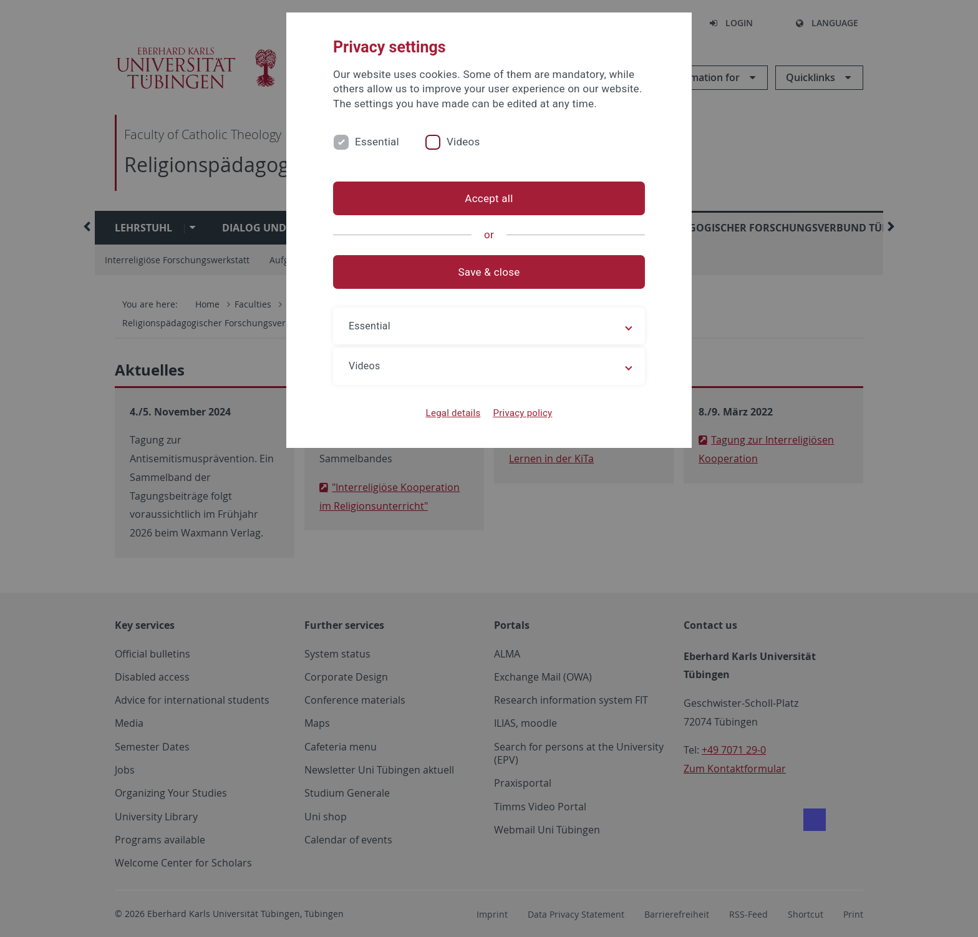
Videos (463, 141)
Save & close (489, 272)
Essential (377, 141)
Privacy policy (522, 413)
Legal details (453, 413)
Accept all (489, 198)
